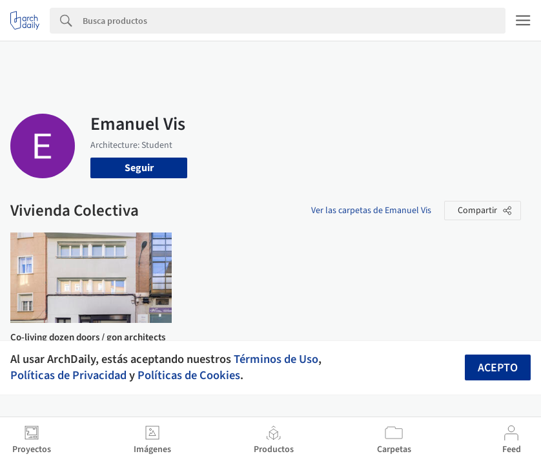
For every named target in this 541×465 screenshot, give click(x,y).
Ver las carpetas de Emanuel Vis (371, 210)
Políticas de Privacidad (68, 375)
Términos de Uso (276, 359)
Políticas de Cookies (189, 375)
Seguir (139, 168)
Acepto (498, 368)
